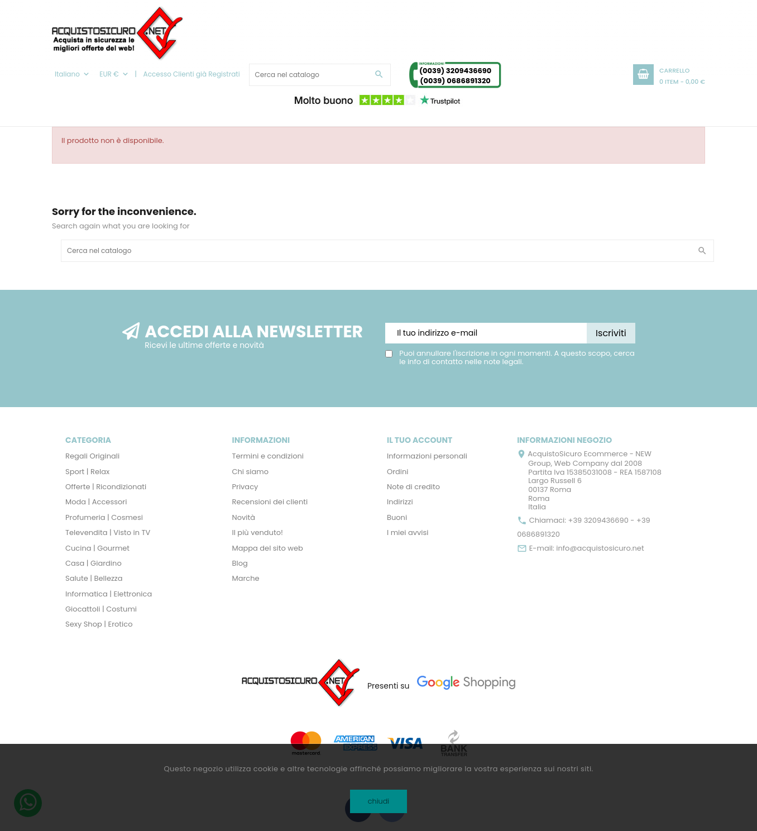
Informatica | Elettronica (108, 594)
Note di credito (413, 486)
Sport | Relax (87, 471)
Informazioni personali (427, 456)
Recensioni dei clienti (270, 501)
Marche (246, 578)
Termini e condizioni (268, 456)
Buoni (397, 517)
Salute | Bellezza (94, 578)
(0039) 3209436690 (455, 70)
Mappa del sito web (267, 548)
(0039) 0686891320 (455, 80)
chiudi (379, 801)
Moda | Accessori (96, 501)
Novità (243, 517)
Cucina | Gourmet (97, 548)
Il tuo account (419, 440)
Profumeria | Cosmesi (104, 517)
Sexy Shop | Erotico (98, 624)
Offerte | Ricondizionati (105, 486)
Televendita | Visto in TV (107, 532)
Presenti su (388, 685)
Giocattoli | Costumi (101, 609)
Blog (240, 563)
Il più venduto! (257, 532)
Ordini (398, 471)
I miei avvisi (408, 532)
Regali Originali (92, 456)
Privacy (245, 486)
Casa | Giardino (93, 563)
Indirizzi (400, 501)
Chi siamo (250, 471)
